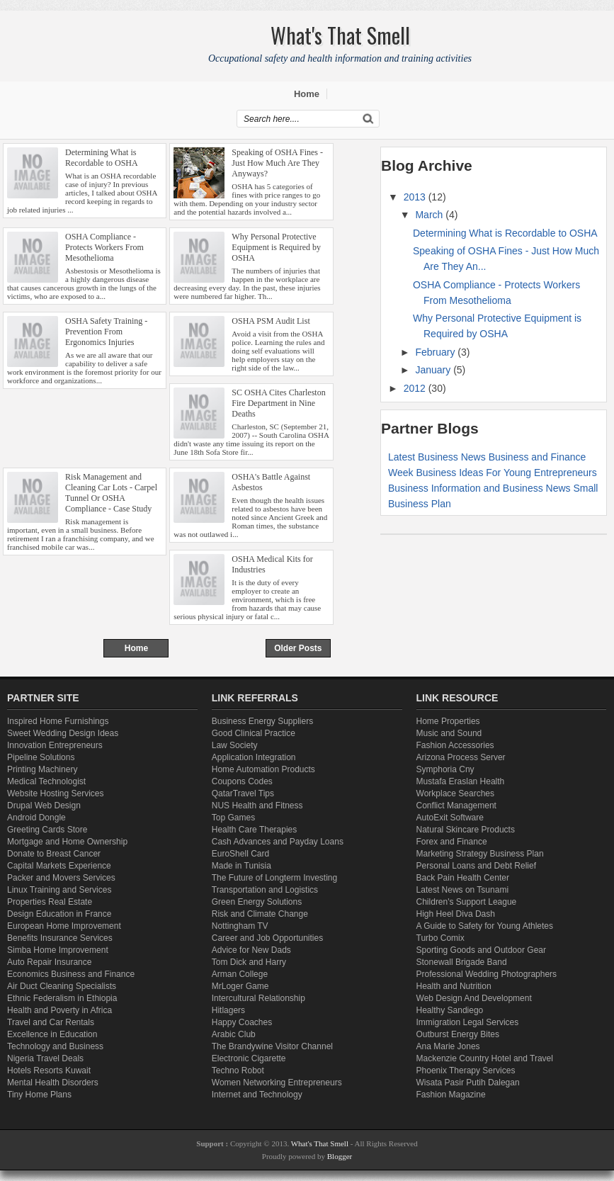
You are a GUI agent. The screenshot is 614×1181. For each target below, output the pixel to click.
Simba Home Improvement (57, 950)
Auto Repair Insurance (49, 962)
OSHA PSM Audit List (270, 321)
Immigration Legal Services (467, 1022)
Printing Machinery (42, 769)
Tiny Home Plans (39, 1095)
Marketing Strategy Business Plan (480, 854)
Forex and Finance (451, 842)
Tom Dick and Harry (249, 962)
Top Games (233, 818)
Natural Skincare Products (465, 830)
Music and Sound (449, 733)
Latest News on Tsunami (462, 890)
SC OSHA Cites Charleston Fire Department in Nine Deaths (278, 403)
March (430, 214)
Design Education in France (59, 914)
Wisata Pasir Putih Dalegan (468, 1082)
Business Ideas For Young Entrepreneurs (506, 472)
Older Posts (298, 648)
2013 (416, 197)
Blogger (339, 1156)
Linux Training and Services (59, 890)
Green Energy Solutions (257, 902)
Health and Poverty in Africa (59, 1010)
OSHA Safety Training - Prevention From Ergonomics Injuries (106, 331)
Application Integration (254, 757)
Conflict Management (456, 805)
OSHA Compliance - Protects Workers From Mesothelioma (104, 247)
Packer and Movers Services (61, 878)
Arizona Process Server (461, 757)
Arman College (240, 974)
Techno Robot (238, 1070)
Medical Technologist (46, 781)
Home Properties (448, 721)
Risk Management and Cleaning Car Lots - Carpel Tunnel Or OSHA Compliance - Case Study (111, 493)
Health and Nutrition (453, 986)
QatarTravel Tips (243, 793)
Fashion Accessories (455, 745)
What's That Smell (321, 1143)
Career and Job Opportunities (267, 938)
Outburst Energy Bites (457, 1034)
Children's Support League (466, 902)
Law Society (235, 745)
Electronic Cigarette (249, 1058)
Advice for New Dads (251, 950)
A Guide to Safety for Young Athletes (484, 926)
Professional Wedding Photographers (486, 974)
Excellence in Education (52, 1034)
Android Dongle (36, 818)
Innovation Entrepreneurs (55, 745)
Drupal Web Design (44, 805)
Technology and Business (55, 1046)
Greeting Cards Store (47, 830)
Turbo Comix (440, 938)
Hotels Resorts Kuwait (49, 1070)
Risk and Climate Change (260, 914)
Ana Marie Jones (448, 1046)
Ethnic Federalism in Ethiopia (62, 998)
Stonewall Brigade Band (461, 962)
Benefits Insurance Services (60, 938)
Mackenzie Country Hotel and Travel (484, 1058)
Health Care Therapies (254, 830)
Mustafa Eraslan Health (460, 781)
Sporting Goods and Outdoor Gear (481, 950)
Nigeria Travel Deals (45, 1058)
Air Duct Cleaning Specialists (61, 986)
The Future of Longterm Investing (274, 878)
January (434, 369)
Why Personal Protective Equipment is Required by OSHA (276, 247)
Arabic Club (234, 1034)
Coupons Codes (242, 781)
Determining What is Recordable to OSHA (101, 157)
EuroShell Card (240, 854)
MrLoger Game (240, 986)
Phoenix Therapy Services (466, 1070)
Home (306, 94)
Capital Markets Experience (59, 866)
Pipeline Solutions (40, 757)
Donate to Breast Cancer (54, 854)
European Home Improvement (64, 926)
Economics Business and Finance (71, 974)
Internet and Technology (257, 1095)
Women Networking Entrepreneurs (277, 1082)
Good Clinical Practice (253, 733)
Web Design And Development (474, 998)
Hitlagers (228, 1010)
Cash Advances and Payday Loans (277, 842)
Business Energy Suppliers (262, 721)
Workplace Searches (455, 793)
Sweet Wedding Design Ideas (62, 733)
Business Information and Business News (479, 488)
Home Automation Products (263, 769)
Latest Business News (437, 457)
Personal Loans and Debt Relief (476, 866)
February (436, 352)
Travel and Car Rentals (50, 1022)
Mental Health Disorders (52, 1082)
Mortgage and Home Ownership (67, 842)
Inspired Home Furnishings (57, 721)
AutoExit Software (450, 818)
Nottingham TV (240, 926)
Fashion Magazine (451, 1095)
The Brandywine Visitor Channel (272, 1046)
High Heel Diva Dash (455, 914)
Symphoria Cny (445, 769)
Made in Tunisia (241, 866)
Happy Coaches (242, 1022)
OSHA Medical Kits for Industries (272, 564)
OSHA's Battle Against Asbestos (271, 482)
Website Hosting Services (55, 793)
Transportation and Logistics (265, 890)
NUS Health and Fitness (257, 805)
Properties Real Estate (49, 902)
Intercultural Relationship (258, 998)
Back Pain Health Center (462, 878)
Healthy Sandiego (450, 1010)
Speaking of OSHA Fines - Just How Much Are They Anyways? (277, 163)
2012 (416, 388)
